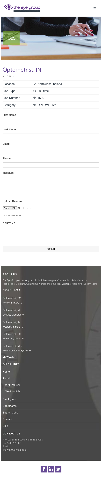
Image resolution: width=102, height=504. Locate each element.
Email (6, 143)
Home (6, 371)
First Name (9, 115)
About (6, 378)
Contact (7, 419)
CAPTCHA (9, 223)
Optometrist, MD (12, 346)
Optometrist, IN (11, 322)
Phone (7, 158)
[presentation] (27, 233)
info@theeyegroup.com (15, 449)
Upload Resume (12, 201)
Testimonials (12, 391)
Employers (9, 399)
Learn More (91, 283)
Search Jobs (10, 412)
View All (8, 357)
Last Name (9, 129)
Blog (5, 426)
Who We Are (13, 384)
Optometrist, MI (11, 310)
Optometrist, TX (12, 298)
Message (8, 172)
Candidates (10, 406)
